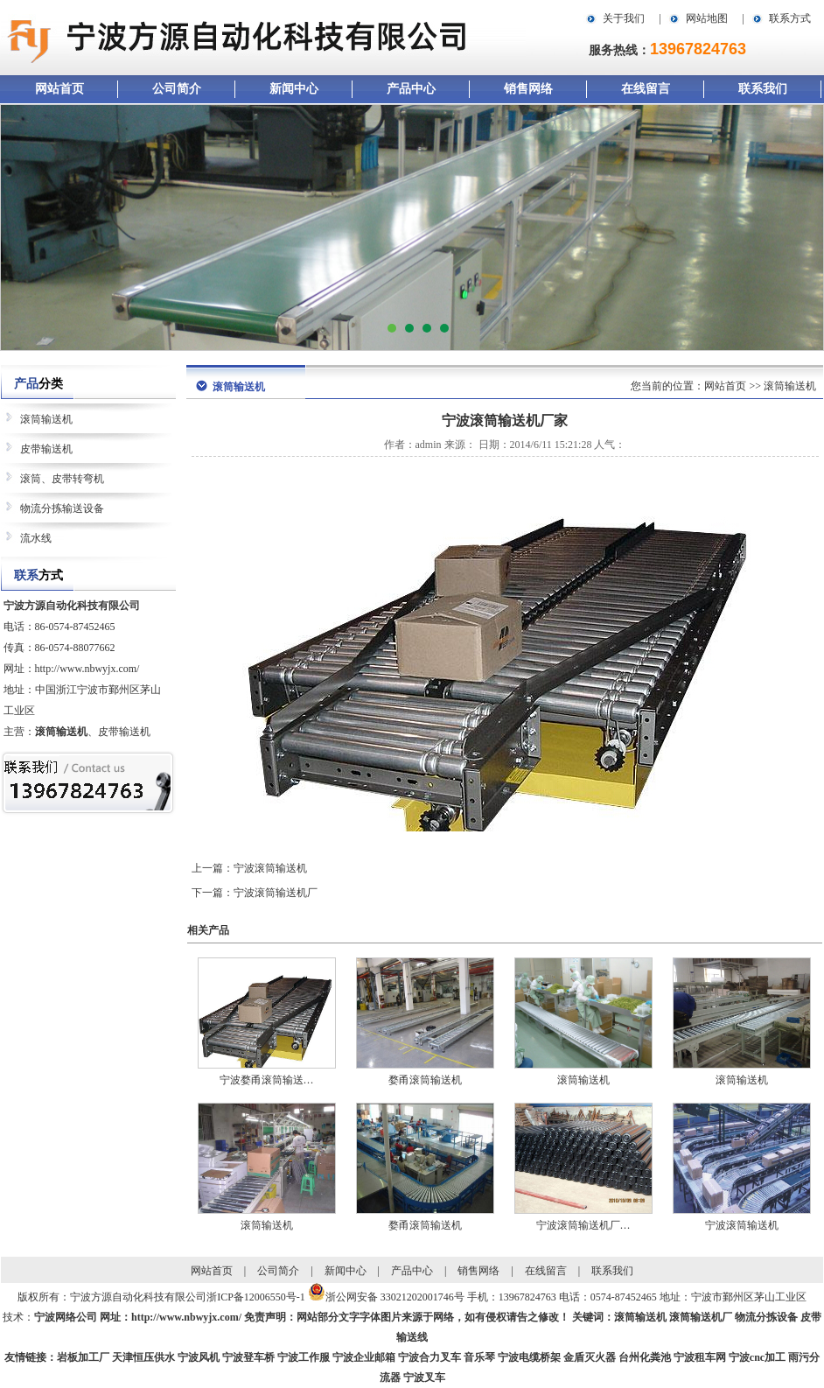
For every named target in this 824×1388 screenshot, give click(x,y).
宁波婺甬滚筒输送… (267, 1080)
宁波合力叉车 (429, 1357)
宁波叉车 (424, 1377)
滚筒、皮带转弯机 (62, 479)
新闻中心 (293, 88)
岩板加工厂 (83, 1357)
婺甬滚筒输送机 (425, 1080)
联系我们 (762, 88)
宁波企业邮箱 (363, 1357)
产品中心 (411, 88)
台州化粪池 (644, 1357)
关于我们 (624, 18)
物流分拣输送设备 (62, 508)
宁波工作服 (303, 1357)
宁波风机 (199, 1357)
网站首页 (59, 88)
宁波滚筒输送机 (270, 868)
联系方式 (790, 18)
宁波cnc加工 (757, 1357)
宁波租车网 (700, 1357)
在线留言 (645, 88)
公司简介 (176, 88)
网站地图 (707, 18)
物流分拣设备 (766, 1317)
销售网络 (528, 88)
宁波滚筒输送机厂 (276, 893)
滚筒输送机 (46, 419)
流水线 (36, 538)
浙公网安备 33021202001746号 (394, 1297)
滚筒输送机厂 (700, 1317)
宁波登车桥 (248, 1357)
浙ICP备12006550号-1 (255, 1297)
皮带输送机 (46, 449)
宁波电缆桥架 (529, 1357)
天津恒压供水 (143, 1357)
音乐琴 (479, 1357)
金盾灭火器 (589, 1357)
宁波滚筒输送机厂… (583, 1225)
